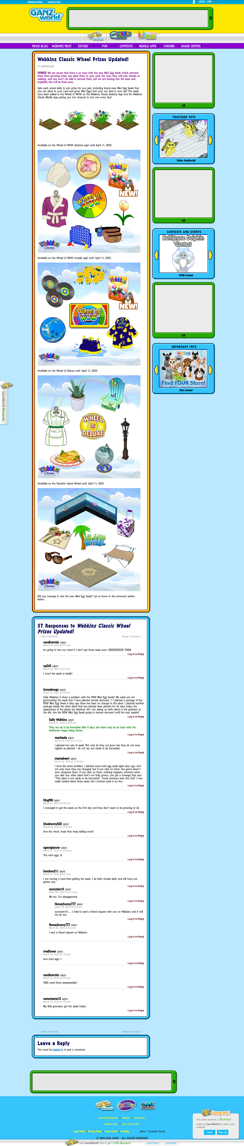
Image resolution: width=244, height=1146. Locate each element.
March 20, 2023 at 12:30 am (57, 827)
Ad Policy (124, 1131)
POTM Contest (186, 275)
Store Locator (186, 390)
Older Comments (48, 636)
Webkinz (126, 1117)
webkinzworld (47, 66)
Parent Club (147, 36)
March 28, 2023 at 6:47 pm (57, 645)
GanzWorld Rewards (108, 1117)
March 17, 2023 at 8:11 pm (57, 874)
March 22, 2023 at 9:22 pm (57, 669)
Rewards (96, 36)
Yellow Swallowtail (186, 160)
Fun (104, 46)
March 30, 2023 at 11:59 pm (69, 761)
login (201, 1)
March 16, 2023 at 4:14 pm (57, 1001)
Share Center (191, 46)
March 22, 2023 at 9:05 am (62, 722)
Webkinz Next (61, 46)
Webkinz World (35, 1)
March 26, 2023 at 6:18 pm (68, 907)
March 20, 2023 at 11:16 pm (63, 892)
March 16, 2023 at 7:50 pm (57, 954)
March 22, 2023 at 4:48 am (57, 692)
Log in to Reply (136, 654)
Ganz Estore (54, 1)
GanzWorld (139, 1117)
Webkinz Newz (120, 36)
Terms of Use (111, 1131)
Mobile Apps (147, 46)
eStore (83, 46)
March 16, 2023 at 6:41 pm (57, 978)
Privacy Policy (94, 1131)
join (209, 1)
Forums (169, 46)
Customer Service (157, 1131)
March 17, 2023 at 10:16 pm (57, 850)
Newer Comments (132, 636)
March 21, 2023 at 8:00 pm (57, 803)
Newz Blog (40, 46)
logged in (58, 1049)
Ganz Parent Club (130, 1124)
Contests (126, 46)
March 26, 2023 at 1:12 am (68, 740)
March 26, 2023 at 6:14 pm (62, 928)
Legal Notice (79, 1131)
